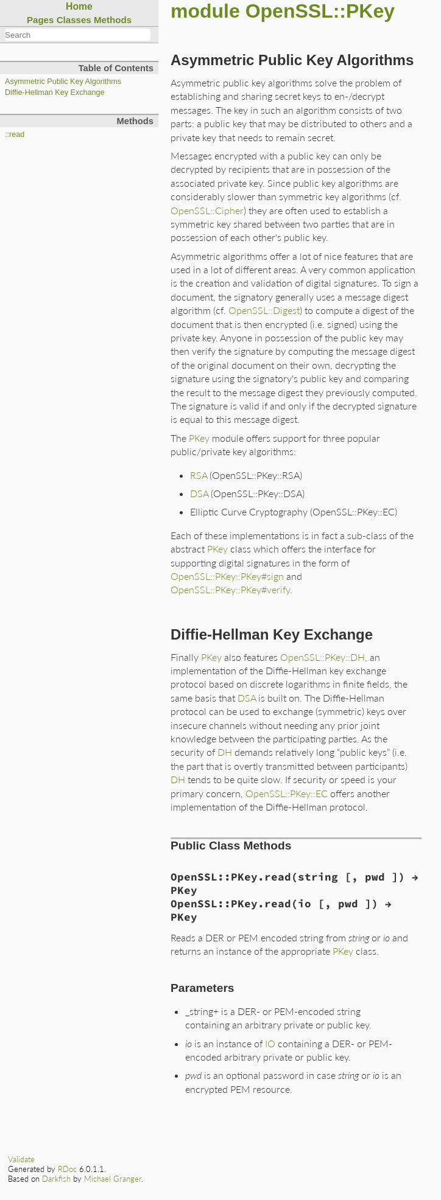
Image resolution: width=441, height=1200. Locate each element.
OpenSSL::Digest (264, 310)
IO (270, 1043)
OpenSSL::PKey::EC (286, 793)
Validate (21, 1159)
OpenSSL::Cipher (207, 210)
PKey (199, 438)
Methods (113, 20)
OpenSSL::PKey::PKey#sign (227, 576)
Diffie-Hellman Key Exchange (55, 92)
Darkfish (56, 1179)
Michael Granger (112, 1179)
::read (14, 134)
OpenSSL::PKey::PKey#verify (230, 589)
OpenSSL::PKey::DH (322, 657)
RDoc (67, 1169)
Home (79, 6)
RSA (198, 475)
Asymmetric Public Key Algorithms (63, 81)
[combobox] (77, 35)
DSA (199, 493)
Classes (74, 20)
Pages (40, 20)
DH (224, 752)
